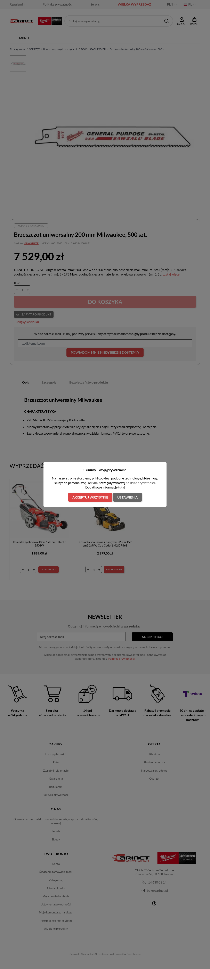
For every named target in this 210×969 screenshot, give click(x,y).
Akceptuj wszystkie (90, 497)
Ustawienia (127, 497)
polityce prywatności (140, 483)
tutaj (121, 487)
